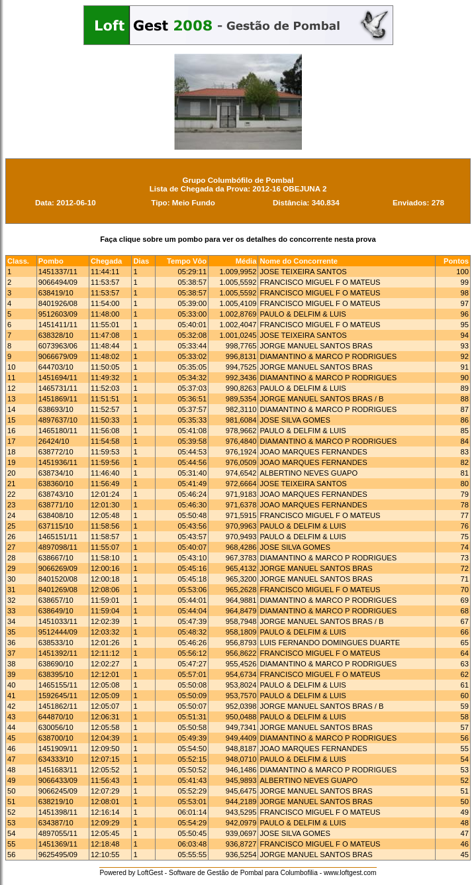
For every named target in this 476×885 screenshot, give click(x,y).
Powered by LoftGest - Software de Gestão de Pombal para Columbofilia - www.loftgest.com (237, 872)
